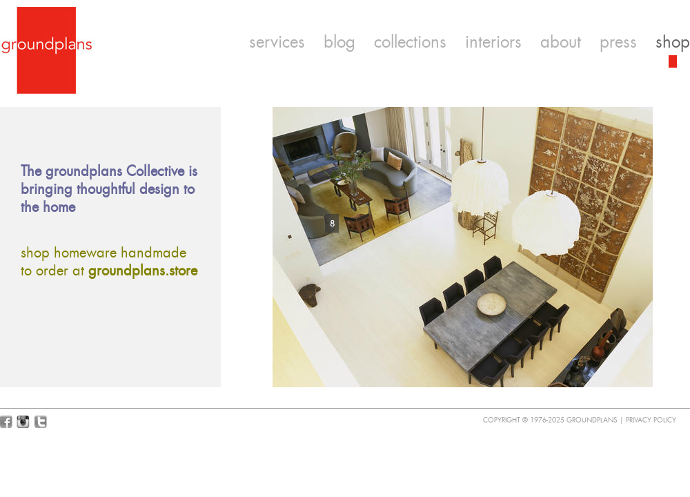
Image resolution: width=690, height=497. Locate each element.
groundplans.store (142, 271)
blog (339, 42)
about (560, 42)
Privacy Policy (651, 420)
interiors (493, 42)
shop (673, 42)
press (618, 42)
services (277, 42)
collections (410, 42)
